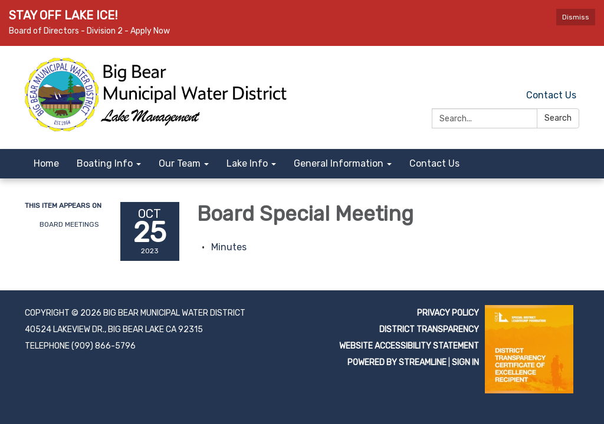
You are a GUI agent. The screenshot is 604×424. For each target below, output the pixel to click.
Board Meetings (69, 224)
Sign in (465, 362)
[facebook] (571, 69)
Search (558, 118)
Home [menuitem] (46, 163)
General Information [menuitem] (338, 163)
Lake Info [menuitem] (247, 163)
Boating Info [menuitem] (105, 163)
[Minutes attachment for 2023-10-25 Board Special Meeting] (229, 247)
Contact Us (551, 95)
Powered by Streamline (397, 362)
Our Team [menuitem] (180, 163)
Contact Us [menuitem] (434, 163)
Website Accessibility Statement (409, 346)
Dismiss (575, 17)
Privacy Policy (448, 313)
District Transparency (429, 329)
